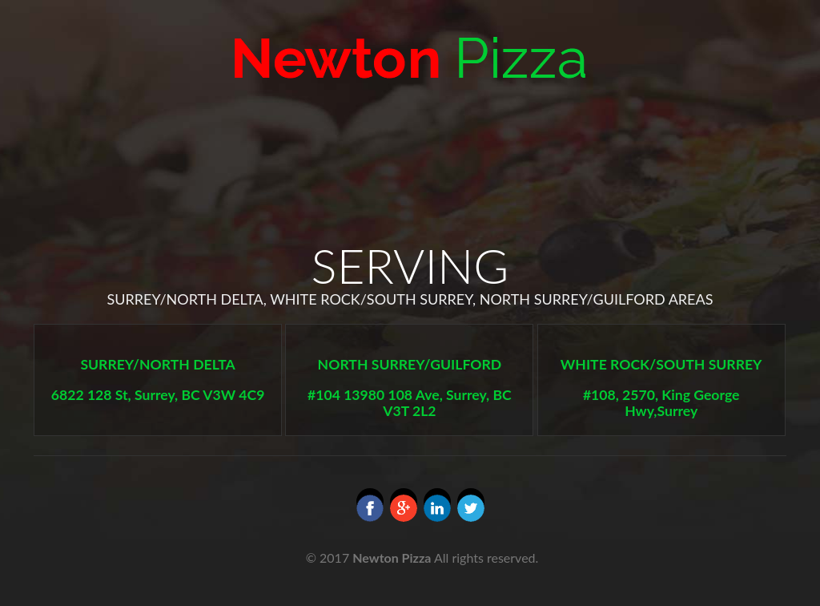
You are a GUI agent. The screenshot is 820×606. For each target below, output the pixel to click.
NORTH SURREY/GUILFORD (410, 364)
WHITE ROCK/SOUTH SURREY (661, 364)
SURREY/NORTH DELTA (157, 364)
